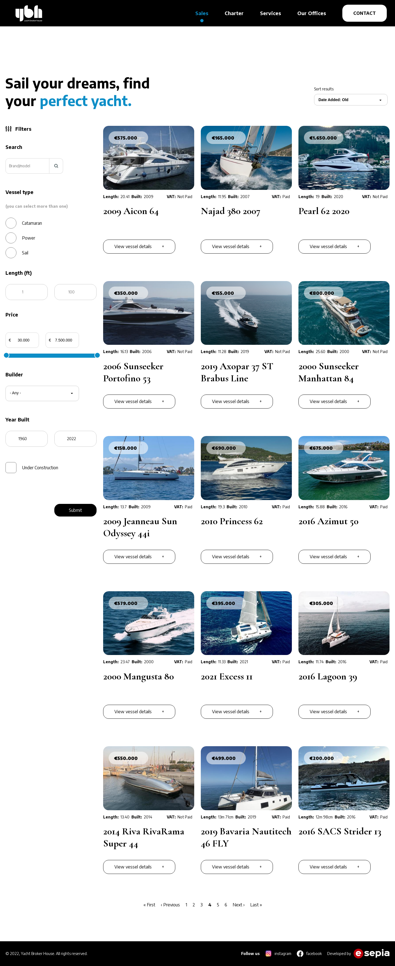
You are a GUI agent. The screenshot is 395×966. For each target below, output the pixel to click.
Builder (14, 374)
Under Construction (40, 467)
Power (28, 238)
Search (13, 147)
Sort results (324, 89)
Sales (201, 13)
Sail (25, 253)
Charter (234, 13)
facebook (314, 953)
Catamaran (32, 223)
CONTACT (364, 13)
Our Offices (311, 13)
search (56, 166)
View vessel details (133, 246)
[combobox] (331, 100)
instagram (283, 953)
